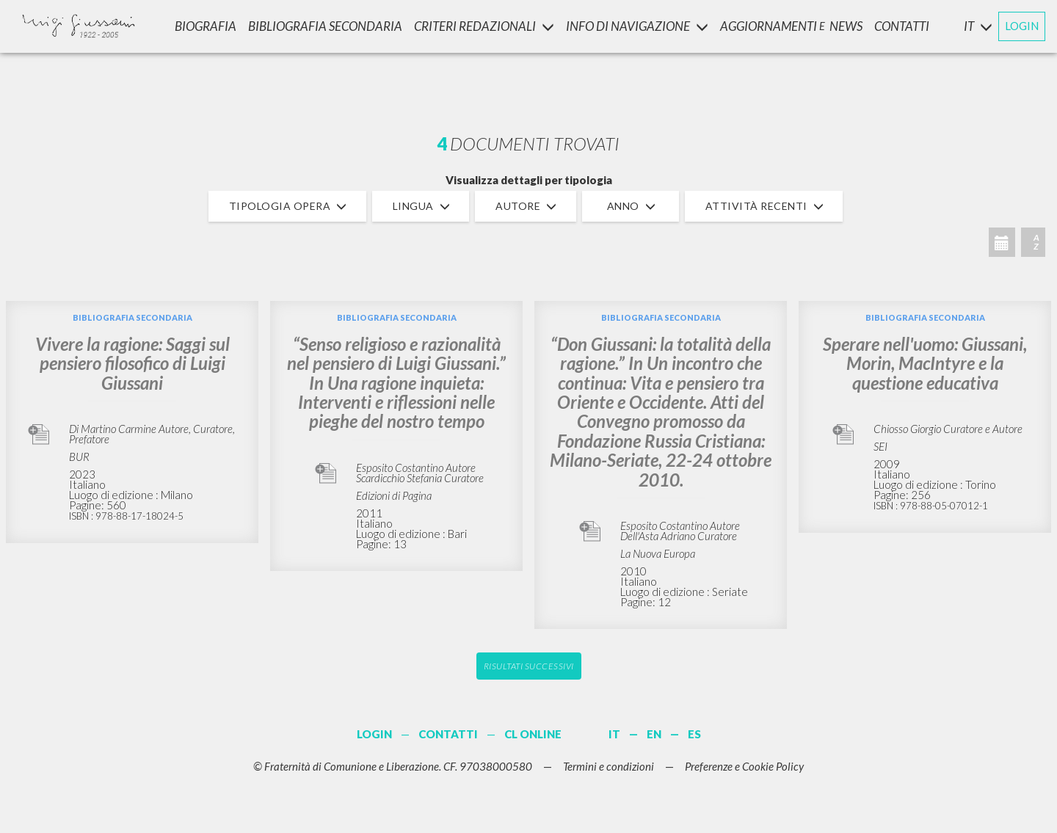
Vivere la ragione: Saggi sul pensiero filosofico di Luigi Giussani (132, 363)
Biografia (205, 26)
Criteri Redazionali (484, 26)
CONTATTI (901, 26)
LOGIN (1022, 25)
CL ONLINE (533, 734)
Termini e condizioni (608, 766)
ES (694, 734)
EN (654, 734)
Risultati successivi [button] (529, 666)
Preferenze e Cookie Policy (744, 766)
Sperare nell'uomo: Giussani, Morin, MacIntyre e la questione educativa (925, 363)
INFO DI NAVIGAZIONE (637, 26)
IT (614, 734)
